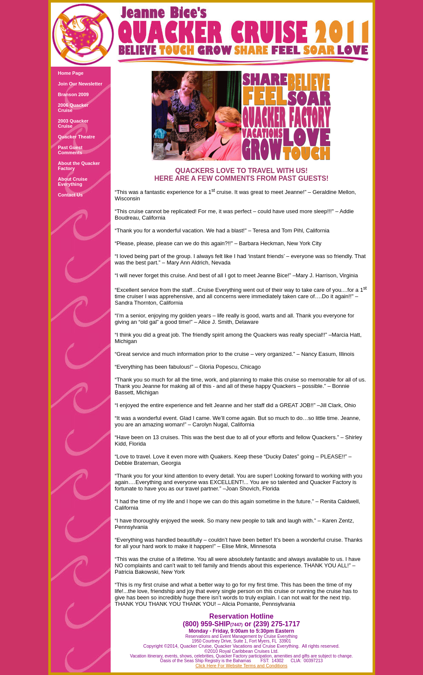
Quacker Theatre (76, 136)
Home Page (71, 73)
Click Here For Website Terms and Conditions (241, 665)
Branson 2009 (73, 94)
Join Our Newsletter (80, 83)
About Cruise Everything (73, 181)
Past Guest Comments (70, 150)
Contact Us (70, 194)
